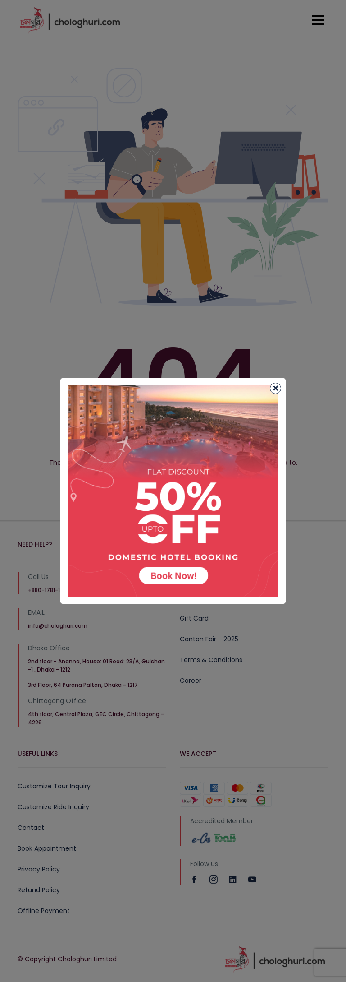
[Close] (275, 388)
